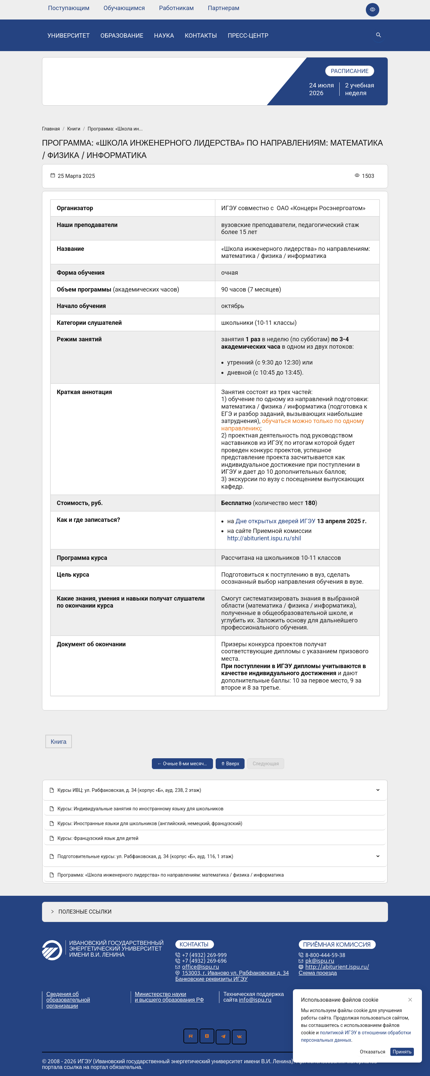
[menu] (143, 8)
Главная (51, 128)
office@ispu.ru (200, 966)
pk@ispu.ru (319, 960)
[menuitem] (68, 8)
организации (62, 1005)
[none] (69, 8)
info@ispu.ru (255, 999)
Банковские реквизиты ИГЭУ (211, 979)
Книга (59, 741)
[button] (215, 911)
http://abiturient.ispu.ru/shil (264, 538)
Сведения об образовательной (68, 997)
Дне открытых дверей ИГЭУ (275, 521)
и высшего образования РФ (169, 999)
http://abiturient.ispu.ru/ (337, 966)
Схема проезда (318, 972)
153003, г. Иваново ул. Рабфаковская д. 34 (235, 972)
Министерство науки (160, 994)
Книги (73, 128)
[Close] (410, 999)
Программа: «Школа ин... (115, 128)
